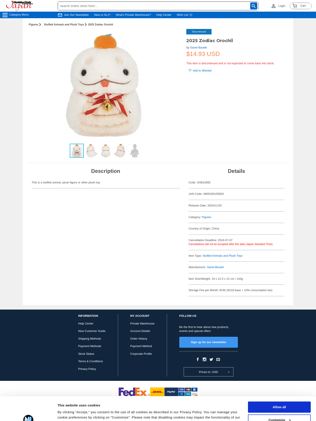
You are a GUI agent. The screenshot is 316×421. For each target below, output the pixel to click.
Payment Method (141, 346)
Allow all (279, 385)
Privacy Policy (87, 369)
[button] (174, 37)
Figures (33, 24)
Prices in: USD (208, 372)
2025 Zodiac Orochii (100, 24)
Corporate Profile (141, 353)
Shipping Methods (89, 338)
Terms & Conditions (90, 361)
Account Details (140, 331)
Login (281, 5)
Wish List (184, 14)
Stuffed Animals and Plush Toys (64, 24)
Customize (280, 397)
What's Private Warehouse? (133, 14)
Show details (67, 412)
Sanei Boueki (198, 47)
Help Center (163, 14)
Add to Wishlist (200, 70)
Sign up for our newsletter (208, 342)
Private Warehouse (142, 323)
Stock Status (86, 353)
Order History (138, 338)
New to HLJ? (102, 14)
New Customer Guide (91, 331)
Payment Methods (89, 346)
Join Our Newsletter (76, 14)
